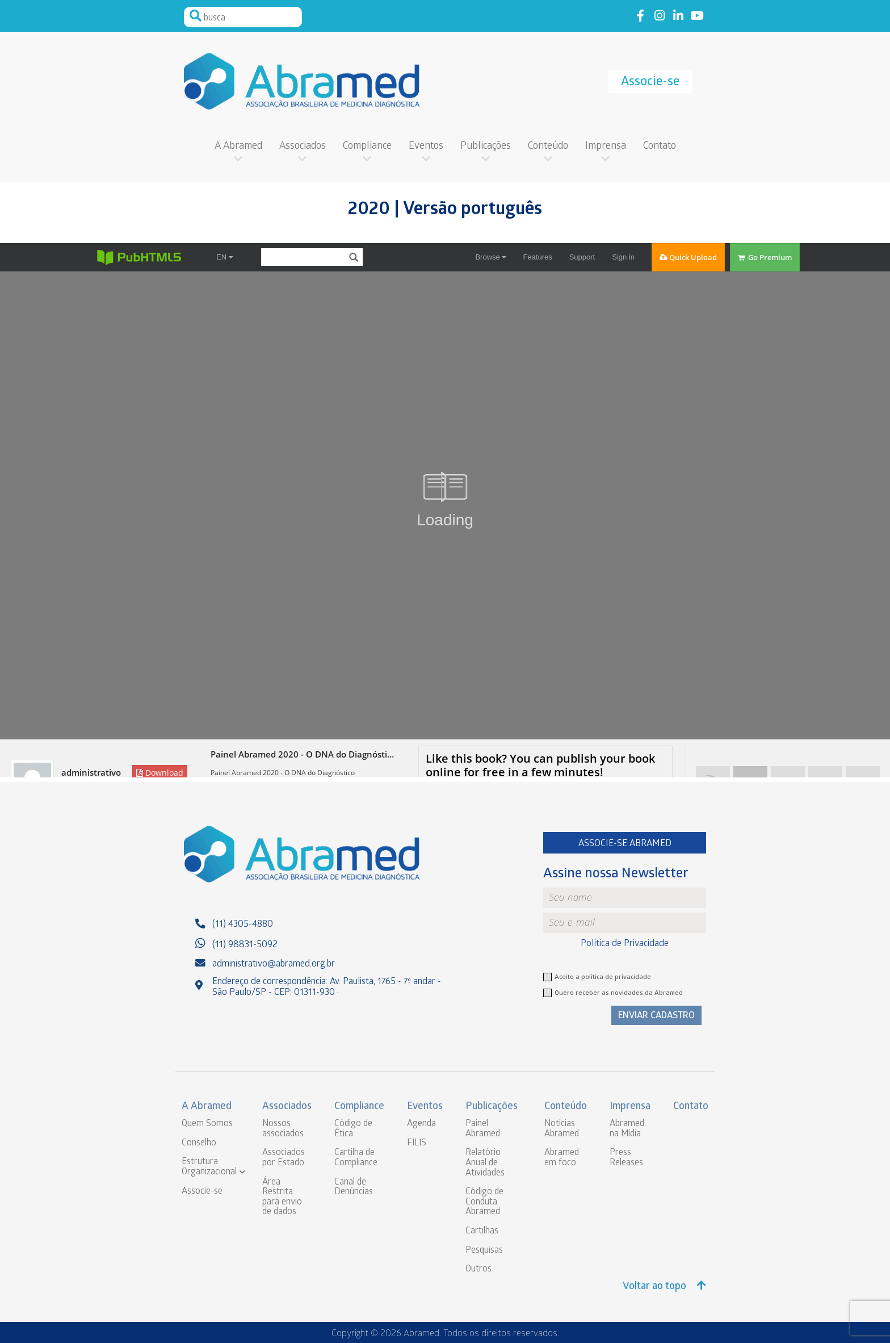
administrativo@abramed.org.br (273, 964)
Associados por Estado (283, 1158)
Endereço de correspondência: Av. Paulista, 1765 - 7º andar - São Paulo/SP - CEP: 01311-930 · (326, 987)
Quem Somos (207, 1124)
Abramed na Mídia (627, 1129)
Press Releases (626, 1158)
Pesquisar (195, 15)
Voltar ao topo (664, 1286)
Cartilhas (481, 1231)
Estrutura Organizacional (209, 1167)
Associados (302, 147)
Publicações (485, 147)
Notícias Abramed (561, 1129)
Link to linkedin (678, 16)
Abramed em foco (561, 1158)
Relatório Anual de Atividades (485, 1163)
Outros (478, 1269)
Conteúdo (548, 147)
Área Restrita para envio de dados (282, 1197)
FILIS (416, 1143)
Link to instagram (659, 16)
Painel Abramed (482, 1129)
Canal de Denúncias (353, 1187)
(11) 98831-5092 (245, 945)
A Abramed (238, 147)
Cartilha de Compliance (355, 1158)
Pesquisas (484, 1250)
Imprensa (605, 147)
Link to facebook (640, 16)
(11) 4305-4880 (242, 924)
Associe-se (650, 82)
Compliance (367, 147)
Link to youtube (697, 16)
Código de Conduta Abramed (484, 1202)
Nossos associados (283, 1129)
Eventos (426, 147)
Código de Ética (353, 1129)
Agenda (421, 1124)
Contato (659, 147)
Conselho (199, 1143)
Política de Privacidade (625, 944)
